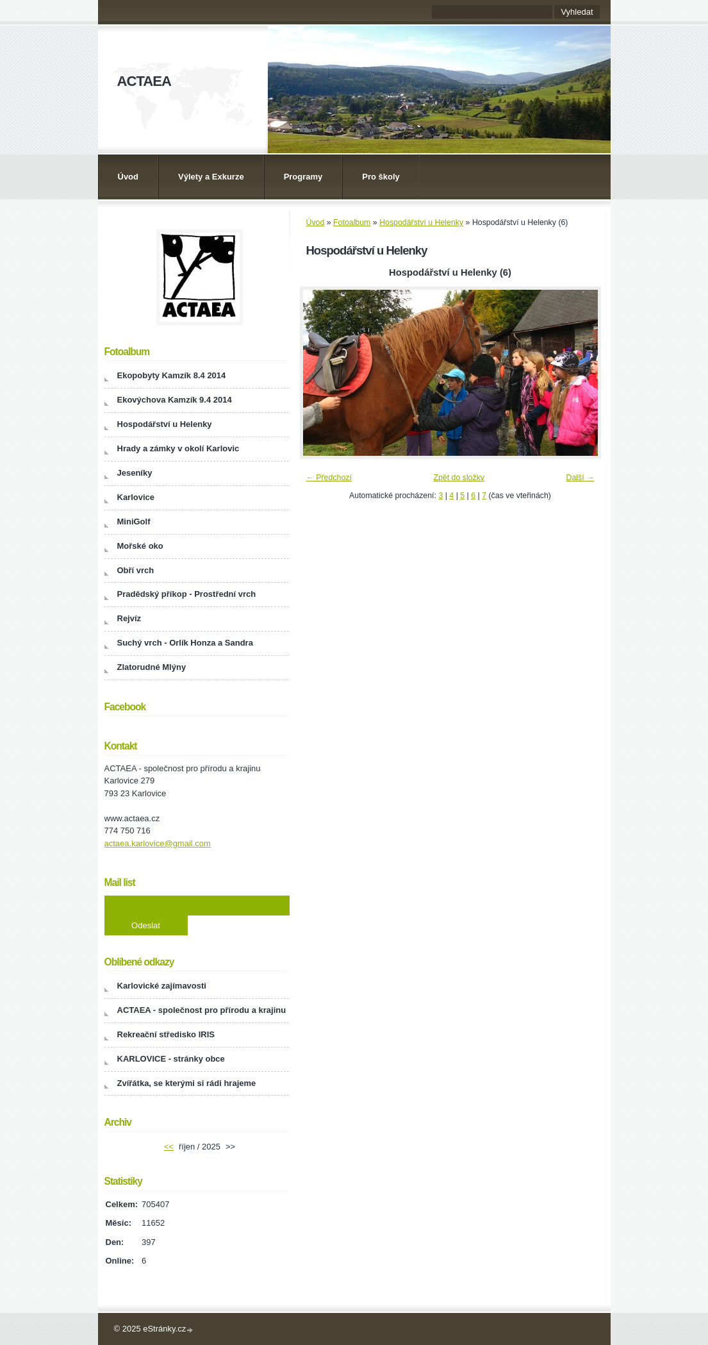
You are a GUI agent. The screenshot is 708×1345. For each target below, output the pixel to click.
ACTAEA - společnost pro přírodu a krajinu (201, 1010)
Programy (303, 176)
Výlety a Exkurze (211, 176)
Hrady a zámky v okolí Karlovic (178, 448)
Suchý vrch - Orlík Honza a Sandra (185, 642)
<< (169, 1146)
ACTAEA (144, 81)
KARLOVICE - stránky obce (171, 1059)
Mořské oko (140, 546)
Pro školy (381, 176)
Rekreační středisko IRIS (166, 1034)
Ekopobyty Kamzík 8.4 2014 (171, 375)
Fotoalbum (351, 222)
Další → (580, 477)
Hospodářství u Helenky (421, 222)
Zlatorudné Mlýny (151, 667)
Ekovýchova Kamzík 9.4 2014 (174, 400)
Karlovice (136, 497)
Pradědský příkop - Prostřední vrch (186, 594)
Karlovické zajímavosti (161, 985)
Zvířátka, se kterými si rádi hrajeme (186, 1083)
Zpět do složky (458, 477)
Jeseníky (134, 473)
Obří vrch (135, 570)
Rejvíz (129, 618)
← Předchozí (329, 477)
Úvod (128, 176)
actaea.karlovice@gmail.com (157, 843)
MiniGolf (134, 521)
